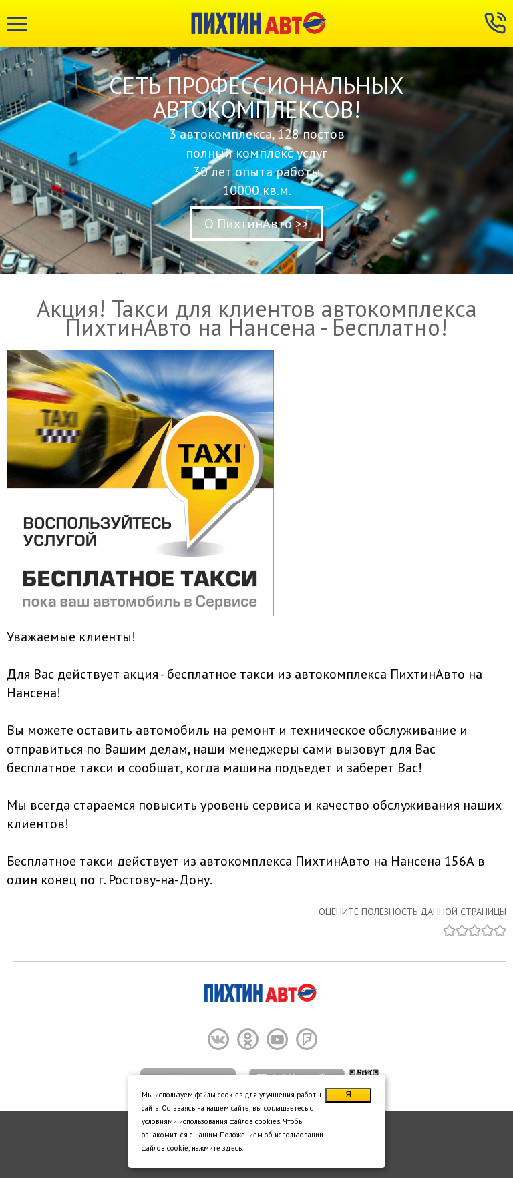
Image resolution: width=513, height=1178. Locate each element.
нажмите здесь (217, 1148)
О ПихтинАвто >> (256, 223)
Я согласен (348, 1096)
